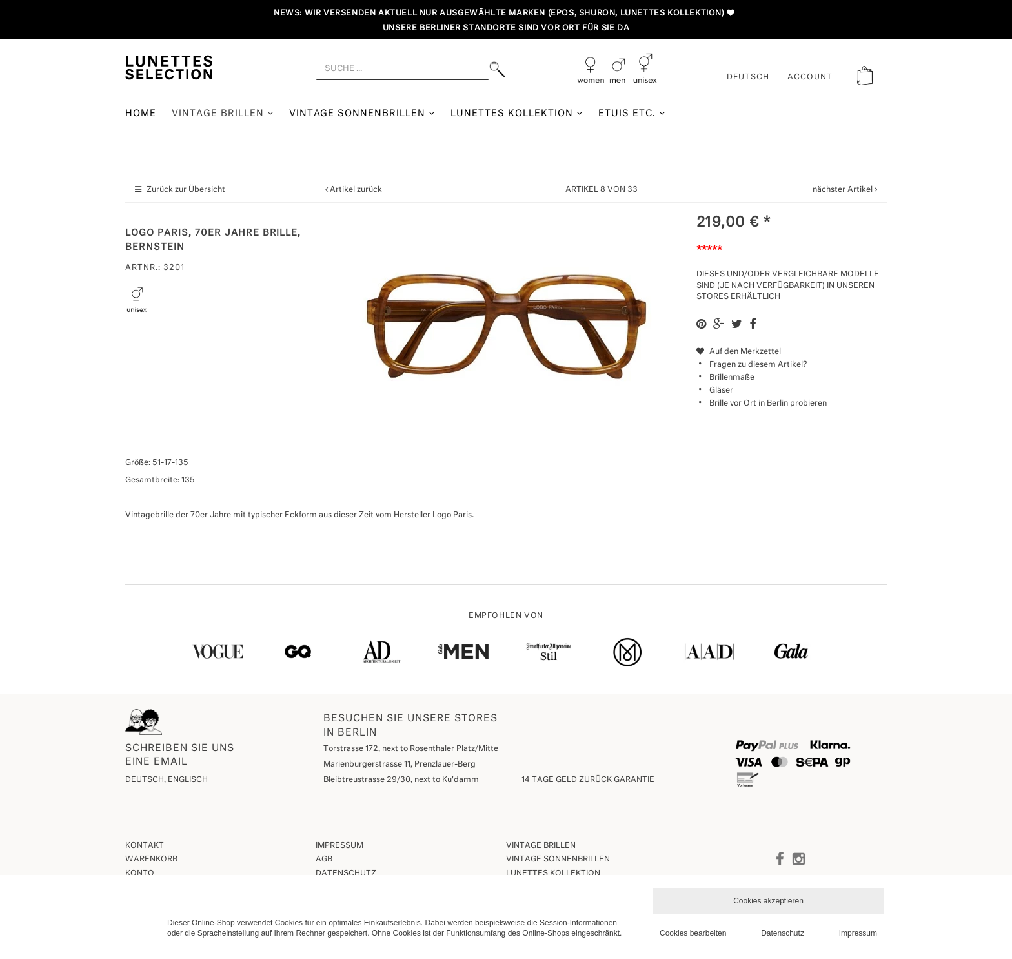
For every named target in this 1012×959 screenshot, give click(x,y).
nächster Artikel (844, 190)
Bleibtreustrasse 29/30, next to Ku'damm (401, 780)
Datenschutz (346, 874)
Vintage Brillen (223, 113)
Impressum (339, 846)
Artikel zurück (356, 190)
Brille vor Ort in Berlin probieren (768, 403)
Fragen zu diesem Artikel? (751, 365)
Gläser (721, 391)
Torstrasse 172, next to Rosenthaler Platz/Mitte (410, 749)
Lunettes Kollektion (516, 113)
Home (140, 113)
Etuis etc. (631, 113)
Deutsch (748, 77)
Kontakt (144, 846)
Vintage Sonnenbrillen (362, 113)
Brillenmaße (731, 378)
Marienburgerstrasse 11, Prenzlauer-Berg (399, 764)
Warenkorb (151, 859)
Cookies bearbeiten (693, 933)
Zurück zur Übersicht (186, 190)
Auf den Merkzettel (738, 352)
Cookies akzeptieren (768, 900)
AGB (324, 859)
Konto (139, 874)
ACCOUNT (810, 77)
